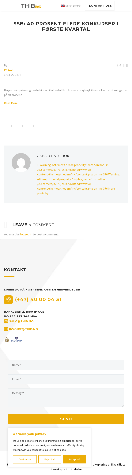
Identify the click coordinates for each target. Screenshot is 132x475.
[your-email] (66, 379)
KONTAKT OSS (100, 5)
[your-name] (66, 365)
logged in (26, 234)
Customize (25, 459)
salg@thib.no (21, 321)
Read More (11, 103)
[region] (49, 447)
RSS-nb (8, 70)
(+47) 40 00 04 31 (38, 299)
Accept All (74, 459)
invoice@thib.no (23, 329)
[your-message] (66, 398)
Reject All (49, 459)
